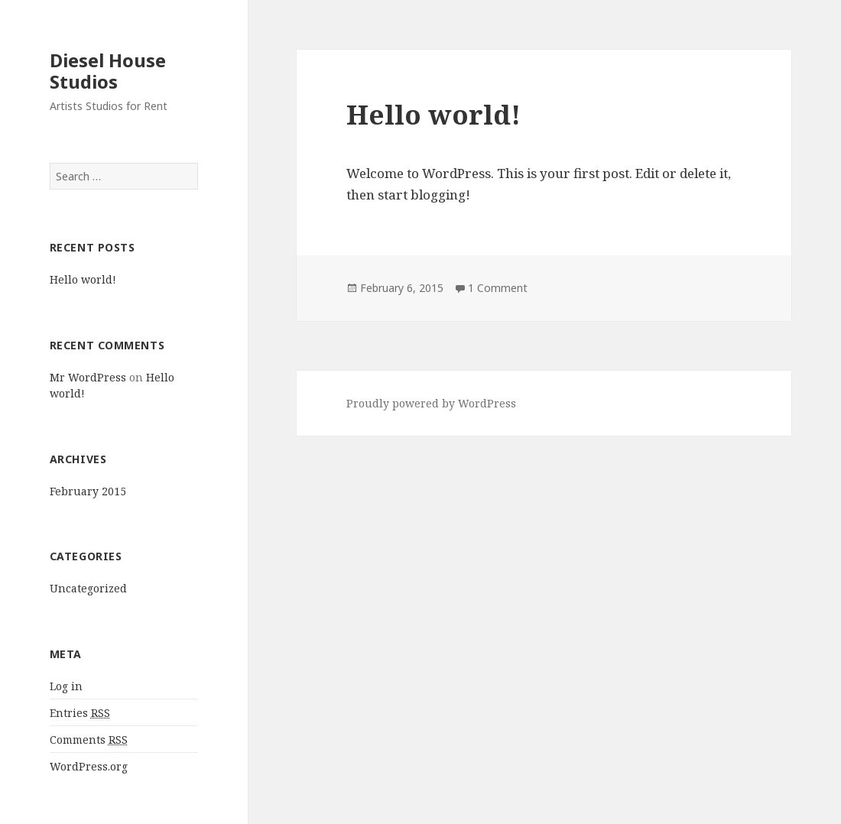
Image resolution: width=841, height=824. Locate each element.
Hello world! (83, 279)
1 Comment (498, 288)
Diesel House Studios (108, 70)
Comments (89, 740)
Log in (66, 686)
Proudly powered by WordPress (431, 403)
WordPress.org (89, 766)
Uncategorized (88, 588)
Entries (80, 713)
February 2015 (88, 491)
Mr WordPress (88, 377)
